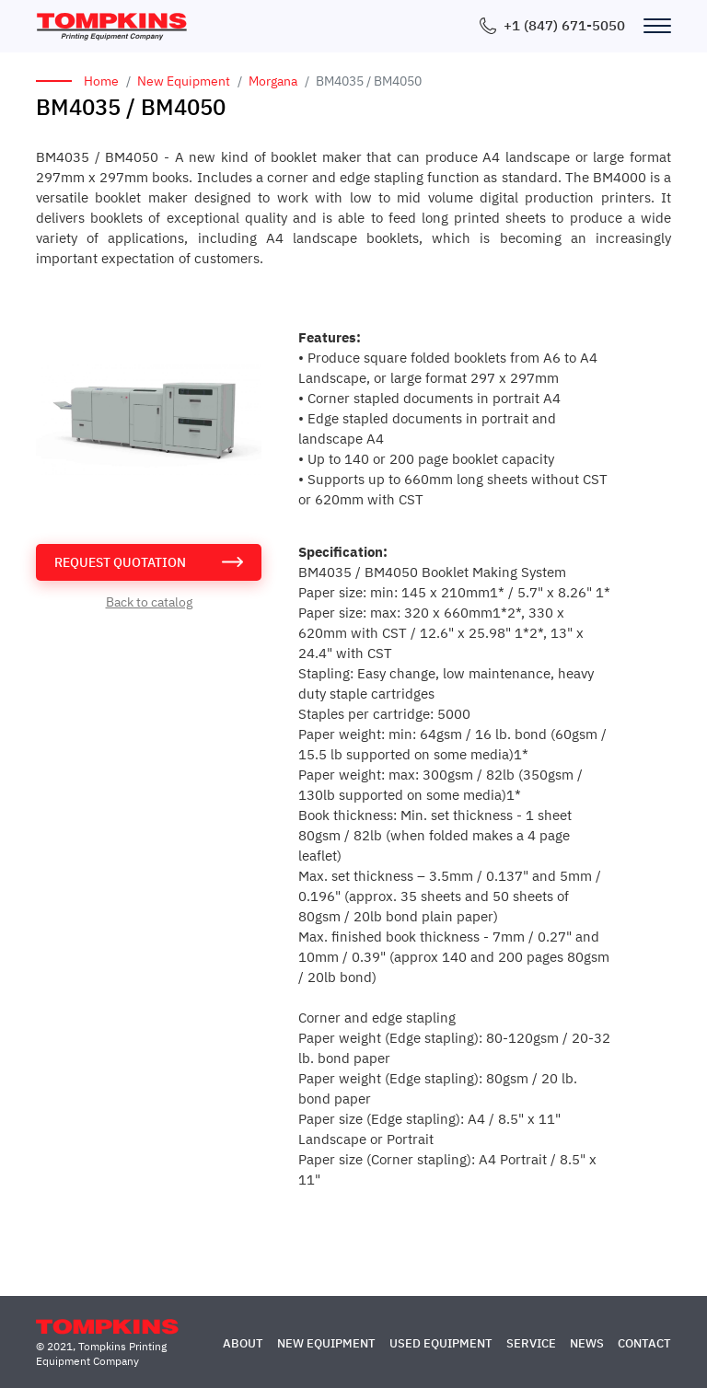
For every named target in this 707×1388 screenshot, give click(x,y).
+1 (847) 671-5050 (564, 25)
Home (101, 81)
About (243, 1343)
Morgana (273, 81)
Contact (644, 1343)
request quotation (120, 562)
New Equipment (183, 81)
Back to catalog (149, 602)
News (587, 1343)
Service (531, 1343)
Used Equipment (441, 1343)
